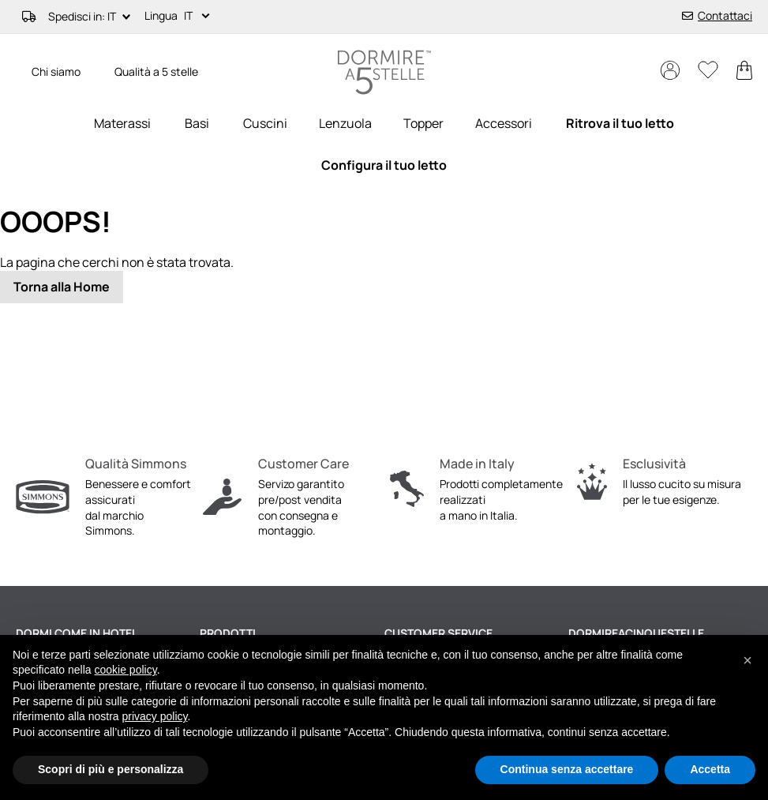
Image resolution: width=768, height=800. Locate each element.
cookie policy (126, 669)
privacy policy (155, 716)
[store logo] (384, 72)
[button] (199, 16)
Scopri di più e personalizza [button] (110, 769)
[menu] (384, 144)
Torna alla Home (61, 286)
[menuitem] (122, 123)
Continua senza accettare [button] (567, 769)
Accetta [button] (710, 769)
